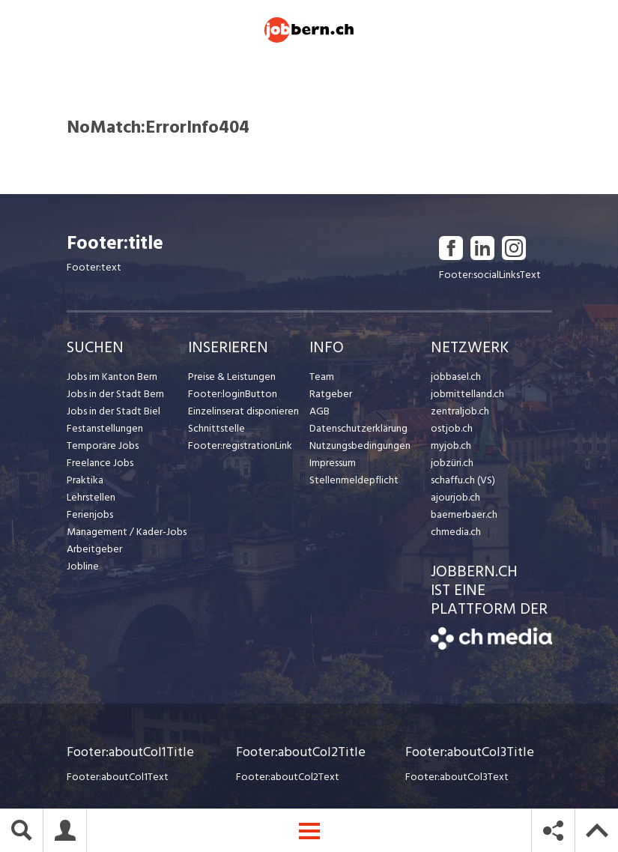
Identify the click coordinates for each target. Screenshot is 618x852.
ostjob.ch (452, 428)
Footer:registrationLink (240, 445)
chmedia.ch (456, 531)
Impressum (332, 462)
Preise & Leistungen (232, 376)
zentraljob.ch (460, 411)
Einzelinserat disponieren (243, 411)
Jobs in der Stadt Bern (115, 393)
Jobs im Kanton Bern (112, 376)
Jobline (83, 566)
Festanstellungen (105, 428)
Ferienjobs (90, 514)
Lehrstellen (91, 497)
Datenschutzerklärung (358, 428)
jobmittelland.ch (467, 393)
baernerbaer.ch (464, 514)
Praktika (85, 480)
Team (321, 376)
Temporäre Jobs (103, 445)
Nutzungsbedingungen (360, 445)
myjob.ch (451, 445)
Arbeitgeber (94, 549)
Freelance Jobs (100, 462)
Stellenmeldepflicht (354, 480)
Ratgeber (330, 393)
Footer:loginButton (232, 393)
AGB (319, 411)
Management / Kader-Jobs (127, 531)
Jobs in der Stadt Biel (113, 411)
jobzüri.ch (452, 462)
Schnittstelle (216, 428)
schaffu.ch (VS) (463, 480)
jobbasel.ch (456, 376)
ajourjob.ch (455, 497)
